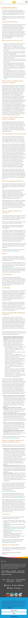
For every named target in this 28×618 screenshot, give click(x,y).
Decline (14, 613)
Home (4, 579)
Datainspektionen (7, 525)
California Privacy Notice (6, 574)
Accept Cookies (14, 610)
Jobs (13, 579)
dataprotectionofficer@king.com (19, 497)
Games (8, 579)
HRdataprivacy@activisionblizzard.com (9, 491)
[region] (14, 607)
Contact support (10, 581)
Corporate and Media (20, 579)
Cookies (3, 572)
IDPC (24, 520)
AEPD (10, 532)
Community (19, 581)
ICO (9, 523)
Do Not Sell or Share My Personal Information (15, 572)
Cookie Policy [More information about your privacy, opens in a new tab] (9, 607)
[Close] (25, 598)
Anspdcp (23, 536)
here (11, 37)
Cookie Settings (14, 616)
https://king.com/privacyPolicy (9, 77)
